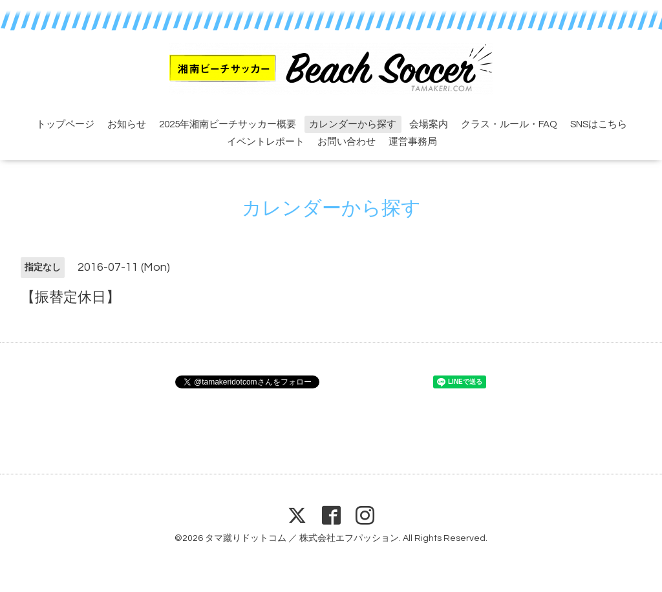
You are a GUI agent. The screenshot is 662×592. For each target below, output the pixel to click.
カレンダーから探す (352, 124)
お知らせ (126, 124)
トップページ (65, 124)
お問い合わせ (346, 142)
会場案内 (428, 124)
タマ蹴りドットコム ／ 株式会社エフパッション (302, 538)
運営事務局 (413, 142)
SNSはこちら (598, 124)
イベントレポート (265, 142)
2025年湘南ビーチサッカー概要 (227, 124)
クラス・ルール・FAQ (509, 124)
